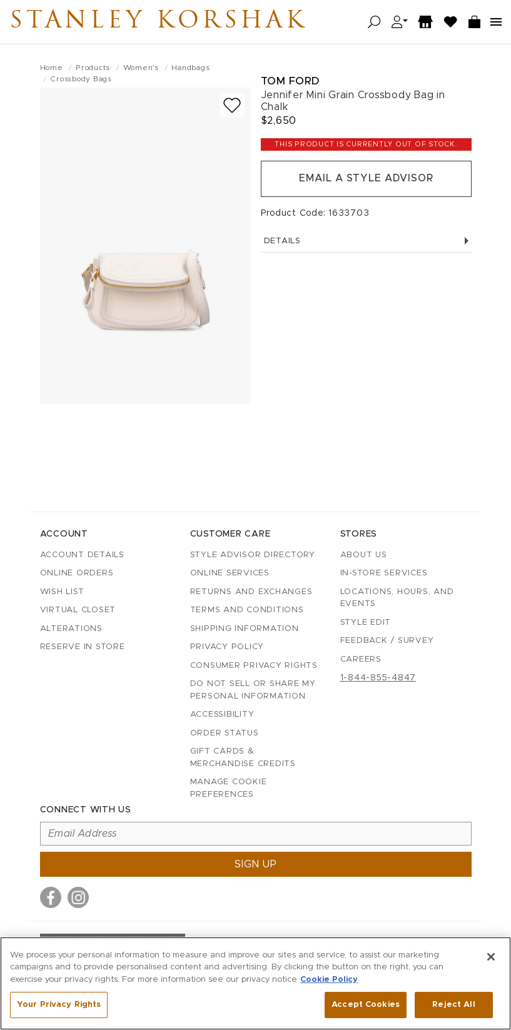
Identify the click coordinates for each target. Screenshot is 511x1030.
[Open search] (374, 22)
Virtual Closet (78, 610)
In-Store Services (384, 573)
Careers (361, 659)
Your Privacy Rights (59, 1005)
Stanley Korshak (162, 22)
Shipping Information (244, 629)
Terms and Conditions (247, 610)
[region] (255, 983)
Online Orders (77, 573)
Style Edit (366, 623)
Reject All (453, 1005)
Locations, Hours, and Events (397, 598)
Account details (82, 555)
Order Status (224, 733)
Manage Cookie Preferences (228, 788)
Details (366, 241)
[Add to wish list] (232, 105)
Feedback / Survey (387, 641)
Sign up (256, 864)
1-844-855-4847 (378, 678)
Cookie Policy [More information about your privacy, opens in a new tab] (329, 980)
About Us (363, 555)
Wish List (62, 592)
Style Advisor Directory (252, 555)
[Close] (491, 957)
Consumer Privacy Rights (254, 666)
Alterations (71, 629)
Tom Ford (290, 81)
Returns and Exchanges (251, 592)
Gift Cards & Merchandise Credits (243, 757)
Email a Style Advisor (366, 179)
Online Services (230, 573)
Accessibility (222, 714)
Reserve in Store (82, 647)
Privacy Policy (227, 647)
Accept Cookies (365, 1005)
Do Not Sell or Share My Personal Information (253, 690)
